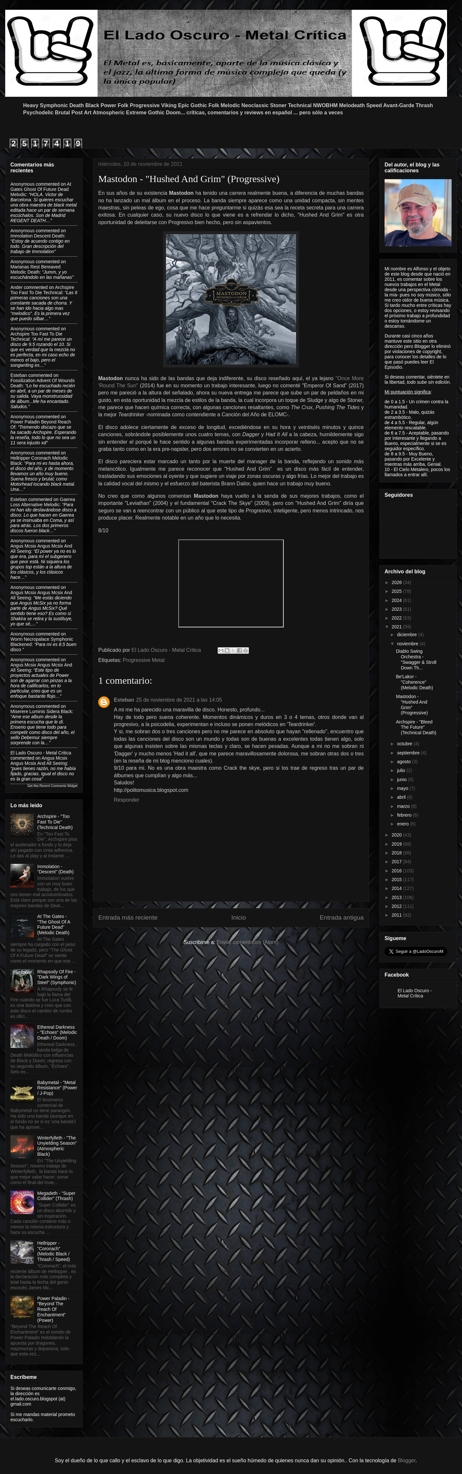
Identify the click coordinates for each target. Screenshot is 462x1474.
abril (402, 797)
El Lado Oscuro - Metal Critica (40, 752)
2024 (397, 600)
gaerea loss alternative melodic (42, 502)
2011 (397, 915)
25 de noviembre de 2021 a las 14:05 (179, 700)
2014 (397, 888)
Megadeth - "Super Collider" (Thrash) (56, 1196)
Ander (16, 287)
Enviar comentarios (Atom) (247, 942)
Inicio (238, 917)
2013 (397, 897)
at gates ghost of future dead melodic (40, 189)
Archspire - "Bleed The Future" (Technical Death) (416, 727)
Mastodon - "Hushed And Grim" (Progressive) (412, 704)
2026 (397, 582)
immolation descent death (37, 235)
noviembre (408, 643)
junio (402, 779)
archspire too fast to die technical (42, 290)
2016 (397, 870)
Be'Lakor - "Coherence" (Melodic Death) (414, 682)
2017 (397, 861)
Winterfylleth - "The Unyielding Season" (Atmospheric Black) (57, 1146)
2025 (397, 591)
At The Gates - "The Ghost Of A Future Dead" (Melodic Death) (53, 924)
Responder (126, 800)
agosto (404, 761)
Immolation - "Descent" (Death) (55, 869)
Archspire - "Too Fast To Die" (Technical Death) (55, 822)
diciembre (407, 634)
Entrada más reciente (127, 917)
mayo (403, 788)
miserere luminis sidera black (41, 711)
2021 (397, 626)
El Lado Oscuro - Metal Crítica (415, 993)
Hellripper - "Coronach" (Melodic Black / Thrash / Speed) (53, 1251)
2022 (397, 618)
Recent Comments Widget (58, 786)
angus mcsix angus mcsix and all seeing (38, 760)
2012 (397, 906)
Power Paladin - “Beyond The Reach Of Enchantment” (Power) (53, 1309)
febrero (405, 815)
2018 (397, 852)
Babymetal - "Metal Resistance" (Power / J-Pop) (57, 1088)
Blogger (406, 1460)
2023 (397, 609)
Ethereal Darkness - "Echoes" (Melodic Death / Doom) (57, 1032)
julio (401, 770)
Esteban (124, 700)
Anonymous (22, 184)
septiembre (409, 752)
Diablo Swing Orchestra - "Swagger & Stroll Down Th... (416, 659)
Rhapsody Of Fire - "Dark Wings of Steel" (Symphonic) (56, 977)
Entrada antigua (342, 917)
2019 (397, 844)
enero (403, 823)
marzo (404, 806)
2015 (397, 879)
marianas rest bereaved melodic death (35, 269)
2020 (397, 834)
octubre (405, 743)
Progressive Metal (144, 660)
